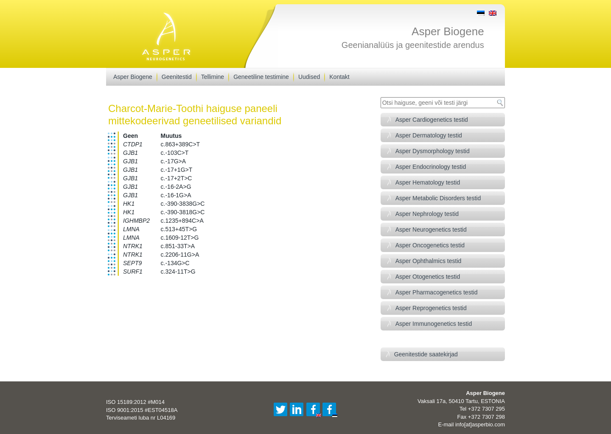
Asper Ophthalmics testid (428, 261)
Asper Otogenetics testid (427, 276)
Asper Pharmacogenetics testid (436, 292)
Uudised (309, 76)
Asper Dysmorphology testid (432, 151)
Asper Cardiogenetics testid (431, 119)
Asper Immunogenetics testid (433, 323)
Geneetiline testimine (261, 76)
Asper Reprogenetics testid (431, 308)
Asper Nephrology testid (427, 213)
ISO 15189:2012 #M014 (135, 402)
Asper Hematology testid (427, 182)
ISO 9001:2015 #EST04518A (141, 410)
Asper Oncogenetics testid (430, 245)
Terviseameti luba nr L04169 (140, 417)
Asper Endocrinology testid (430, 166)
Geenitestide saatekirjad (426, 354)
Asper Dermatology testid (428, 135)
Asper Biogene (448, 31)
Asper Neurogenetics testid (431, 229)
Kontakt (339, 76)
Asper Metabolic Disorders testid (438, 198)
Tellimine (212, 76)
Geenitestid (177, 76)
